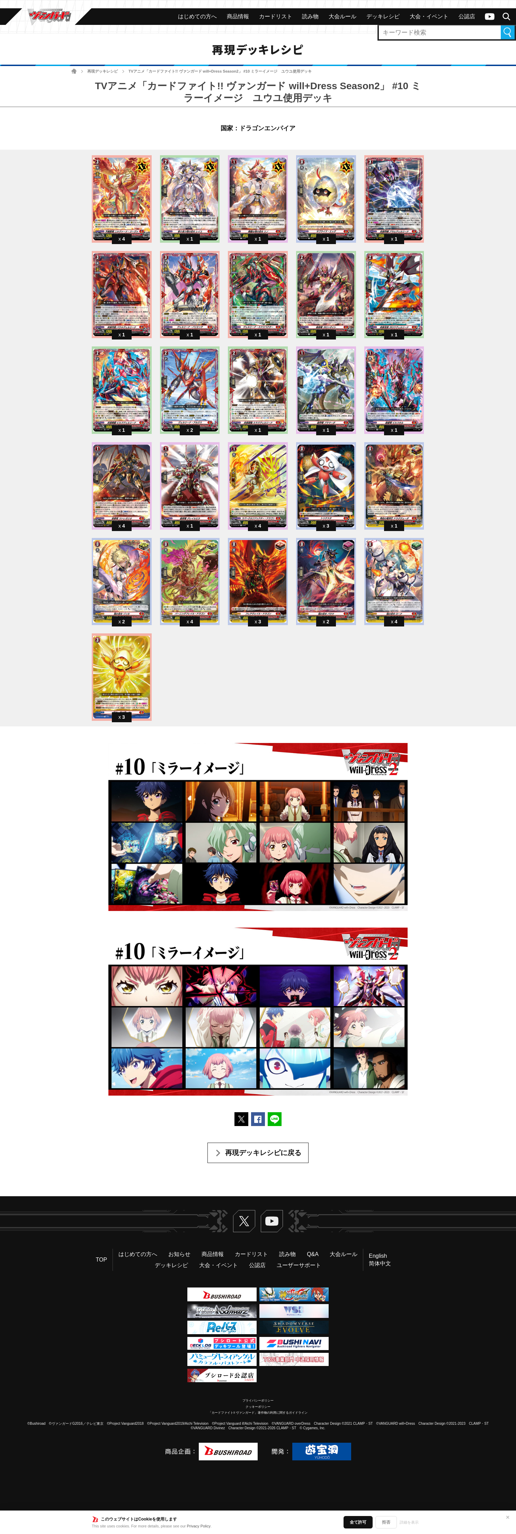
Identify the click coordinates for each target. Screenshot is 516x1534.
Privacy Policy (199, 1526)
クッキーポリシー (258, 1407)
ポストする (241, 1119)
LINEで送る (275, 1119)
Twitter (244, 1221)
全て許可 (358, 1522)
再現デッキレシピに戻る (263, 1152)
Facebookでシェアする (258, 1119)
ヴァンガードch (490, 17)
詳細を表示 (409, 1522)
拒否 (386, 1522)
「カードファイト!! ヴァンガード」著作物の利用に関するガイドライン (258, 1412)
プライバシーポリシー (258, 1400)
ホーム (74, 71)
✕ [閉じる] (508, 1517)
